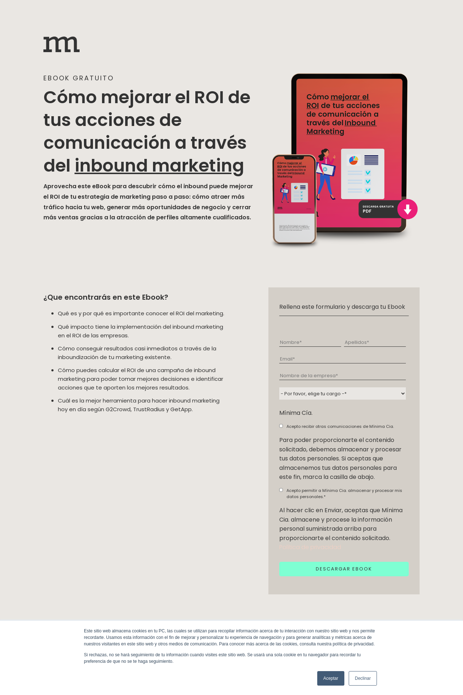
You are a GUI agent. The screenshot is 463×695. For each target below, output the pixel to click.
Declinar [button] (363, 678)
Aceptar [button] (330, 678)
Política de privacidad (310, 547)
